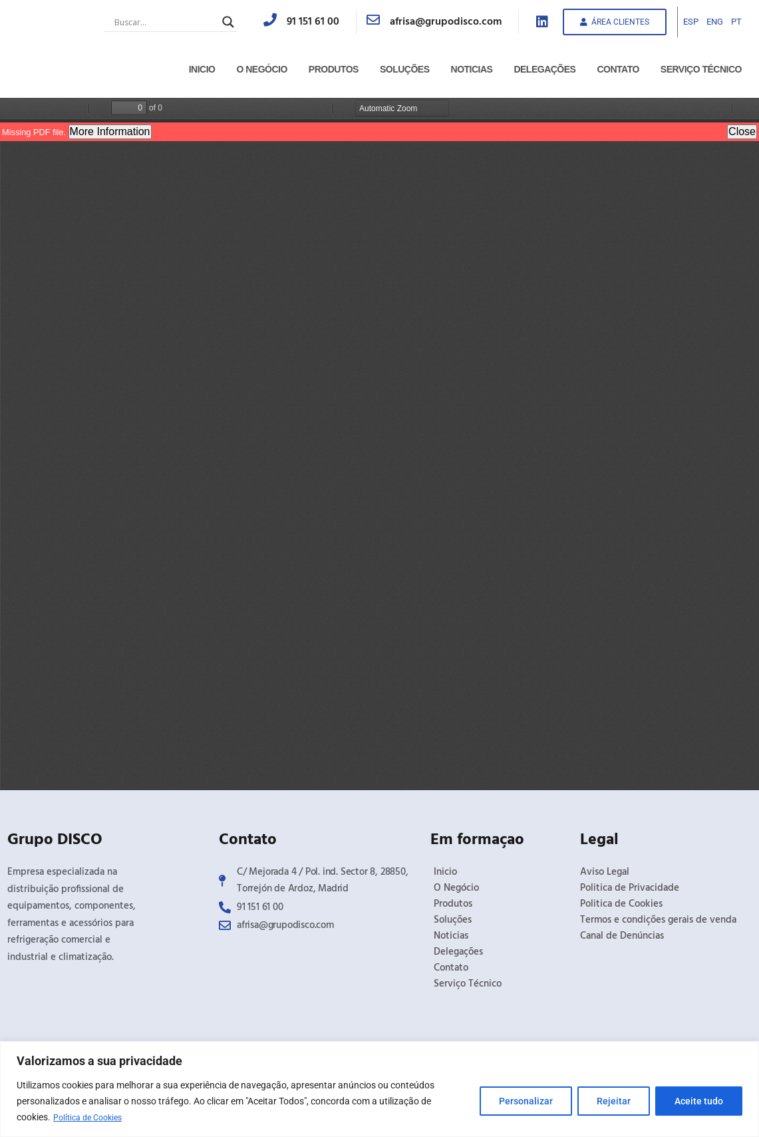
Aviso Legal (604, 872)
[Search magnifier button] (228, 22)
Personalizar (526, 1101)
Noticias (472, 69)
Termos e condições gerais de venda (658, 920)
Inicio (202, 69)
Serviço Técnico (701, 69)
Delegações (544, 69)
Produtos (334, 69)
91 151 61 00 (313, 22)
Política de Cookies (91, 1117)
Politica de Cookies (621, 904)
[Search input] (165, 22)
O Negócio (261, 69)
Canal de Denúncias (622, 936)
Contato (618, 69)
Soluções (405, 69)
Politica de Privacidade (629, 888)
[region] (379, 1089)
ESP (690, 22)
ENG (714, 22)
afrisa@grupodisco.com (446, 22)
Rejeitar (614, 1101)
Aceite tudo (699, 1101)
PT (736, 22)
